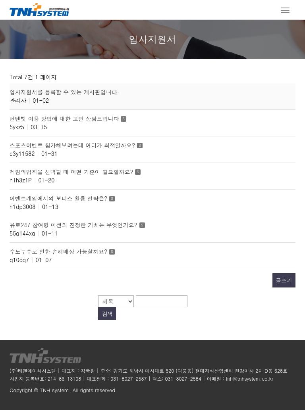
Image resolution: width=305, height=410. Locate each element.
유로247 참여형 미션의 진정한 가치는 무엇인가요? (74, 225)
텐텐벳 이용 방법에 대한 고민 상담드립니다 (65, 119)
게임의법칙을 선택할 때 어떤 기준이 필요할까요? (72, 172)
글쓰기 (284, 280)
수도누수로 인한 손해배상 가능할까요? (59, 251)
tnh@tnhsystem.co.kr (249, 378)
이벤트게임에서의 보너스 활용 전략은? (59, 198)
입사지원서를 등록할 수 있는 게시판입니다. (64, 92)
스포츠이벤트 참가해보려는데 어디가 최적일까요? (73, 145)
